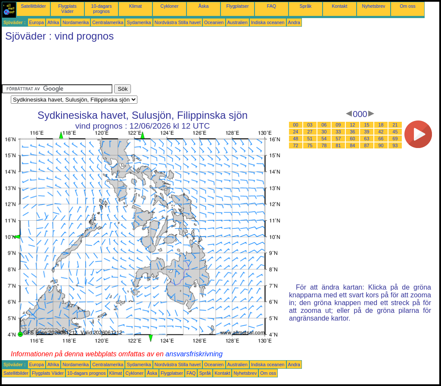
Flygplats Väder (67, 8)
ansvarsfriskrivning (193, 354)
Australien (237, 22)
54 (324, 138)
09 (338, 124)
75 (310, 145)
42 (381, 131)
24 (295, 131)
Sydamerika (139, 22)
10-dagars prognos (101, 8)
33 (338, 131)
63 (367, 138)
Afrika (53, 22)
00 (295, 124)
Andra (294, 22)
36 (352, 131)
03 (310, 124)
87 (367, 145)
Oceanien (214, 22)
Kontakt (339, 6)
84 (352, 145)
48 (295, 138)
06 (324, 124)
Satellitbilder (33, 6)
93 (395, 145)
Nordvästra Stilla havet (178, 22)
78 (324, 145)
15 (367, 124)
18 (381, 124)
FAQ (271, 6)
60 (352, 138)
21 (395, 124)
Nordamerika (75, 22)
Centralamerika (107, 22)
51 (310, 138)
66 (381, 138)
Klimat (135, 6)
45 (395, 131)
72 (295, 145)
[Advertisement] (158, 65)
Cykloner (169, 6)
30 (324, 131)
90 (381, 145)
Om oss (408, 6)
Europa (36, 22)
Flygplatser (237, 6)
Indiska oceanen (268, 22)
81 (338, 145)
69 (395, 138)
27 (310, 131)
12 (352, 124)
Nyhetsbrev (373, 6)
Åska (204, 6)
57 (338, 138)
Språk (306, 6)
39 (367, 131)
